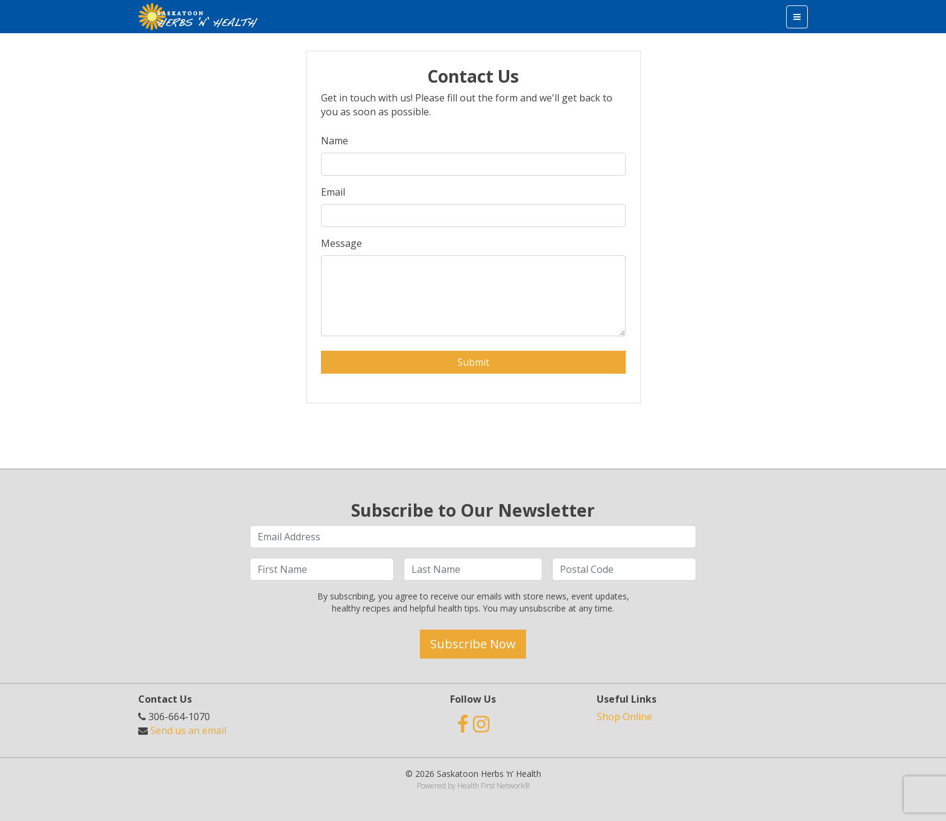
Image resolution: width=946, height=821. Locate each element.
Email (333, 192)
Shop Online (624, 716)
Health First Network (490, 786)
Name (334, 140)
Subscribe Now (473, 644)
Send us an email (188, 730)
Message (341, 243)
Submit (473, 362)
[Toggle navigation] (797, 16)
